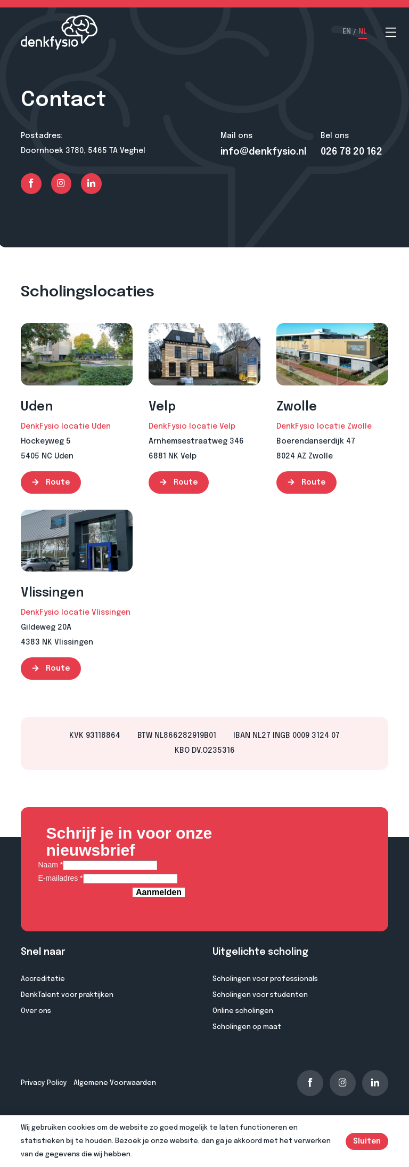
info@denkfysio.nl (263, 152)
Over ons (36, 1011)
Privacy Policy (44, 1083)
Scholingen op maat (246, 1027)
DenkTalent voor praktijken (67, 995)
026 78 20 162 (351, 152)
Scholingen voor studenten (260, 995)
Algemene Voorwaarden (114, 1083)
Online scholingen (242, 1011)
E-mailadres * (60, 878)
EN (346, 32)
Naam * (50, 864)
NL (362, 32)
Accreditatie (43, 979)
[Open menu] (391, 32)
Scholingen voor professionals (265, 979)
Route (51, 482)
